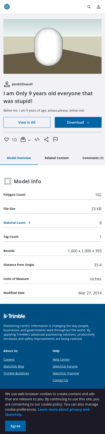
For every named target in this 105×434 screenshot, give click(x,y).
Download (78, 122)
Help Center (61, 359)
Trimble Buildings (16, 373)
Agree (15, 426)
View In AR (26, 122)
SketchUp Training (66, 373)
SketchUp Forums (65, 366)
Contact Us (60, 380)
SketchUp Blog (13, 366)
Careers (9, 359)
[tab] (19, 158)
